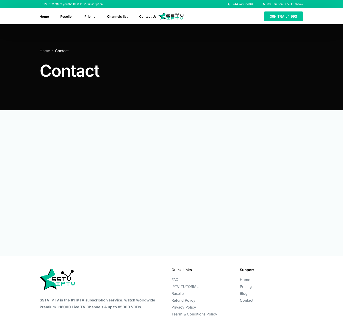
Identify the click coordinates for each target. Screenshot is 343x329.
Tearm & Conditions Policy (194, 314)
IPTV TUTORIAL (185, 286)
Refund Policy (183, 300)
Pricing (246, 286)
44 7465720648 (244, 4)
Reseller (178, 293)
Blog (244, 293)
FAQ (175, 279)
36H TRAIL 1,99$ (283, 16)
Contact (246, 300)
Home (245, 279)
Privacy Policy (184, 307)
